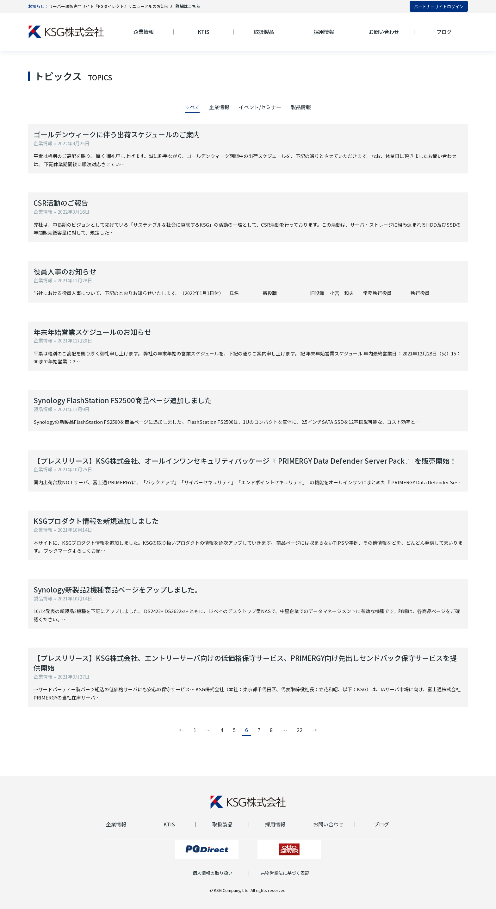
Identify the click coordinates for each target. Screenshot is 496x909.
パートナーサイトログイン (438, 6)
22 (299, 730)
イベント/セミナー (260, 107)
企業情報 (219, 107)
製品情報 (301, 107)
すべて (192, 107)
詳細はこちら (188, 6)
